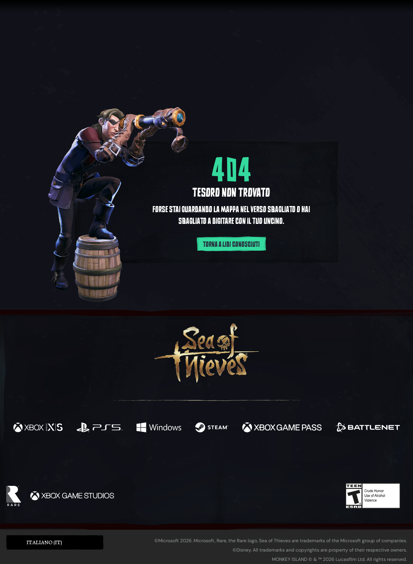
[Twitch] (171, 461)
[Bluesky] (281, 461)
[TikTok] (260, 461)
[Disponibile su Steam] (211, 428)
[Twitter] (148, 460)
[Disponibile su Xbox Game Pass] (282, 428)
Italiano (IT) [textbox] (44, 542)
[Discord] (238, 462)
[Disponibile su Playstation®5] (99, 428)
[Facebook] (128, 460)
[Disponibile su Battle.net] (368, 428)
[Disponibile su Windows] (159, 428)
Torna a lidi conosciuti (231, 244)
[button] (54, 542)
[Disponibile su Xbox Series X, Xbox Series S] (37, 428)
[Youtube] (204, 460)
